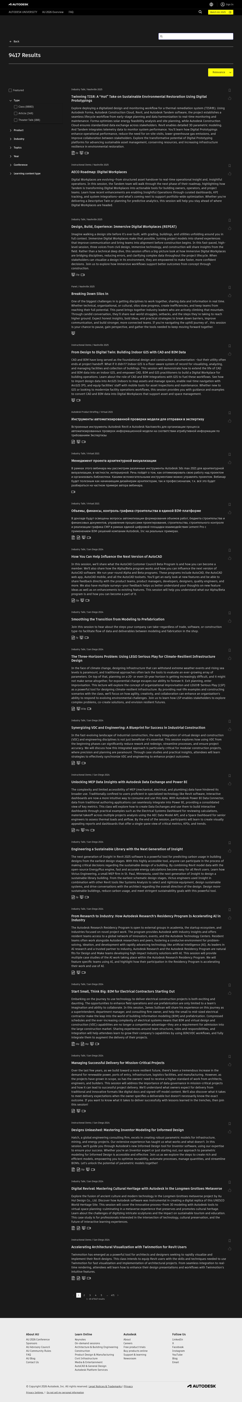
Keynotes (80, 1339)
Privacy (128, 1386)
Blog (175, 1358)
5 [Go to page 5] (101, 1295)
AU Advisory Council (38, 1347)
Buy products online (136, 1351)
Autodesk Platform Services (91, 1370)
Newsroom (130, 1358)
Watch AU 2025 (218, 12)
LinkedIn (177, 1339)
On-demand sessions (87, 1343)
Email (175, 1362)
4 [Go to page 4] (95, 1295)
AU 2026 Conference (38, 1339)
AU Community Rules (38, 1351)
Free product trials (135, 1347)
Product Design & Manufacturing (94, 1355)
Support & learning (135, 1355)
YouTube (177, 1355)
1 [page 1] (78, 1295)
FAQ (71, 12)
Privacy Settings (35, 1392)
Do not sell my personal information (65, 1392)
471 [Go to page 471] (112, 1295)
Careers (128, 1343)
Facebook (178, 1347)
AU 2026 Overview (53, 12)
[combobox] (219, 72)
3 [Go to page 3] (90, 1295)
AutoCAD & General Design (90, 1366)
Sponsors (31, 1343)
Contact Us (32, 1362)
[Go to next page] (118, 1295)
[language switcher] (213, 4)
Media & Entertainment (88, 1362)
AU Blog (30, 1358)
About (127, 1339)
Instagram (178, 1351)
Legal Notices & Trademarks (105, 1386)
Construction (82, 1351)
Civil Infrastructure (86, 1358)
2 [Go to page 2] (84, 1295)
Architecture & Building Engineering (96, 1347)
